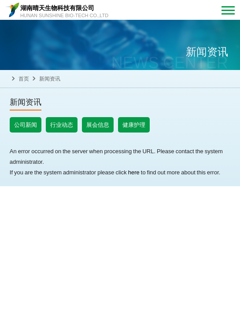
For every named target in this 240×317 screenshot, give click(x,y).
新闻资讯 (49, 78)
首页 (23, 78)
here (134, 172)
